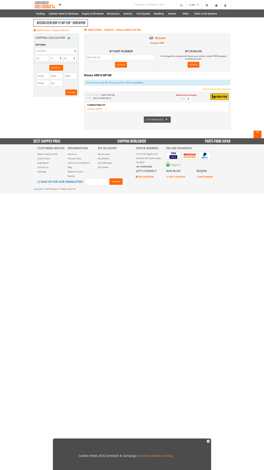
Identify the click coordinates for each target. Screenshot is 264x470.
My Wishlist (103, 158)
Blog (70, 167)
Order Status (43, 158)
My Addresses (105, 162)
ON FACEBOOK (146, 176)
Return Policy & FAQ (47, 154)
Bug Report (43, 162)
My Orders (103, 167)
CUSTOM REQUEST (157, 119)
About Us (72, 154)
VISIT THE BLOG (176, 176)
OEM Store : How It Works (51, 30)
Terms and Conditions (79, 162)
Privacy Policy (74, 158)
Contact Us (42, 167)
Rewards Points (75, 171)
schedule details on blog (155, 456)
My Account (104, 154)
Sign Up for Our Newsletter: (60, 182)
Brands (71, 176)
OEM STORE (92, 29)
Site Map (41, 171)
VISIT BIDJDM (205, 176)
